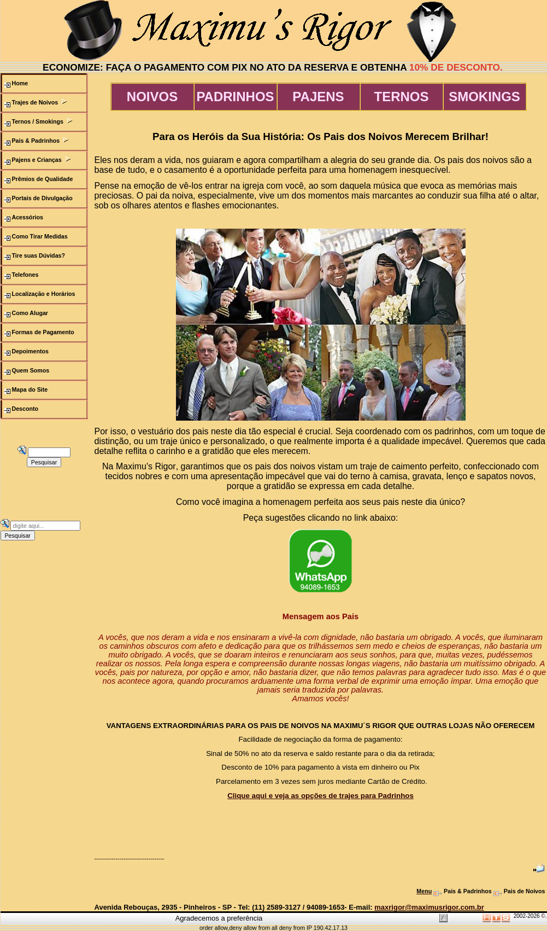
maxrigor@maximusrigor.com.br (429, 907)
